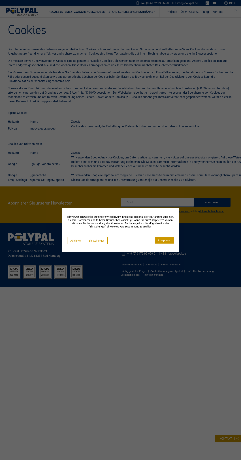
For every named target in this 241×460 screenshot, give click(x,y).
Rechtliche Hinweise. (178, 211)
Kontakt (217, 12)
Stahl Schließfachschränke (130, 12)
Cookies (164, 264)
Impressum (175, 264)
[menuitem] (232, 3)
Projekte (172, 12)
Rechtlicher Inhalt (153, 274)
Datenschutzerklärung (132, 264)
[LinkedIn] (207, 3)
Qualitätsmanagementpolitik (166, 271)
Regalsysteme (60, 12)
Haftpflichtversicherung (200, 271)
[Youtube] (214, 3)
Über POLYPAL (190, 12)
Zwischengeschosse (89, 12)
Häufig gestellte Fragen (134, 271)
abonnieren (212, 202)
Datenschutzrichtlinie (211, 211)
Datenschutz (151, 264)
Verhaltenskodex (130, 274)
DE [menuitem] (231, 3)
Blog (206, 12)
